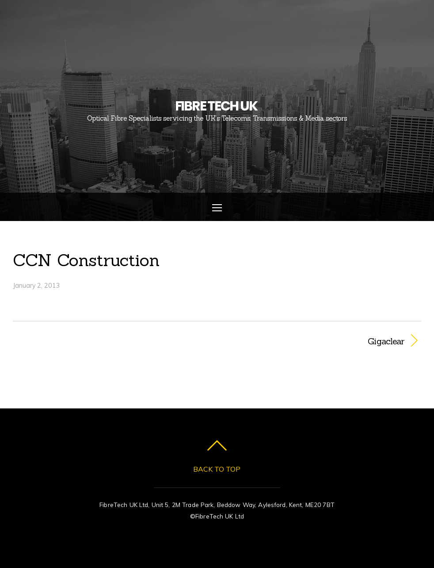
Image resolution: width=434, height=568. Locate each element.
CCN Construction (86, 260)
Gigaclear (317, 341)
